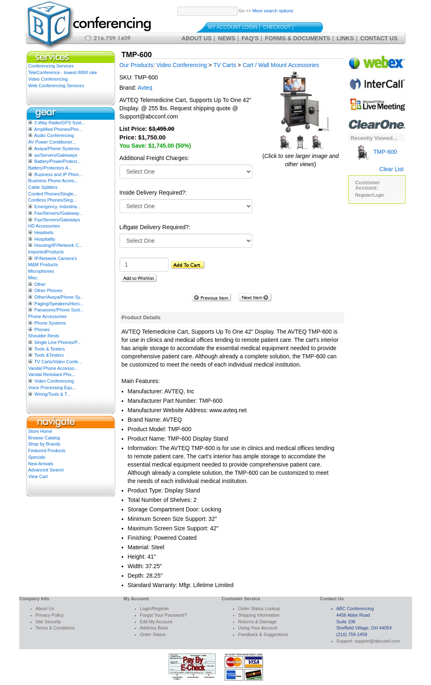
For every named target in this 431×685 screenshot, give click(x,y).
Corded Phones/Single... (52, 193)
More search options (272, 10)
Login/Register (154, 608)
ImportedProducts (46, 251)
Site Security (48, 621)
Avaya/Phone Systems (56, 148)
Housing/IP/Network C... (59, 245)
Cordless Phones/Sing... (52, 199)
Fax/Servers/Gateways (57, 219)
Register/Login (369, 195)
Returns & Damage (257, 621)
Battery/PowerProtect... (58, 161)
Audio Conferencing (54, 135)
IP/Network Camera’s (56, 258)
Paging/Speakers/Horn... (59, 303)
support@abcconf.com (377, 641)
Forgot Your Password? (163, 615)
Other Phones (48, 290)
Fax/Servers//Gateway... (59, 213)
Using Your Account (257, 627)
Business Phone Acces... (53, 180)
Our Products (136, 65)
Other (40, 284)
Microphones (41, 271)
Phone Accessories (47, 316)
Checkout (276, 27)
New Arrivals (40, 463)
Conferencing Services (51, 65)
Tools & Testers (49, 348)
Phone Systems (50, 322)
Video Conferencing (48, 79)
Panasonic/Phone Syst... (59, 309)
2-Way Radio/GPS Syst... (60, 122)
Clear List (391, 169)
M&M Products (43, 264)
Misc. (33, 277)
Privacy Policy (50, 615)
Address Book (154, 627)
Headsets (44, 232)
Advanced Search (46, 469)
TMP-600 (376, 152)
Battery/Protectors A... (50, 167)
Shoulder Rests (43, 335)
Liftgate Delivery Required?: (155, 227)
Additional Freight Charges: (154, 158)
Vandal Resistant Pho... (51, 374)
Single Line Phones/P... (58, 342)
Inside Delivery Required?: (153, 192)
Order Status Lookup (259, 608)
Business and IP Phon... (59, 174)
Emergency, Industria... (58, 206)
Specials (37, 457)
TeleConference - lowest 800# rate (62, 72)
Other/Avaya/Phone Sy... (59, 297)
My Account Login (233, 27)
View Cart (38, 476)
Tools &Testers (49, 355)
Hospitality (45, 239)
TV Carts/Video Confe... (58, 361)
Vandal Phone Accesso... (53, 368)
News (226, 38)
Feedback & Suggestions (263, 634)
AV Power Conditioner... (52, 141)
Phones (42, 329)
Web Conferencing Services (56, 85)
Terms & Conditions (55, 627)
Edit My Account (156, 621)
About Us (197, 38)
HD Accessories (44, 225)
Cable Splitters (43, 187)
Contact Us (379, 38)
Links (345, 38)
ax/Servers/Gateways (56, 155)
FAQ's (250, 38)
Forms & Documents (297, 38)
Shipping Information (259, 615)
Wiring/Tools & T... (53, 394)
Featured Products (47, 450)
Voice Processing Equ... (52, 387)
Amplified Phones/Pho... (58, 129)
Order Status (153, 634)
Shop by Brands (44, 443)
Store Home (40, 431)
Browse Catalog (44, 437)
